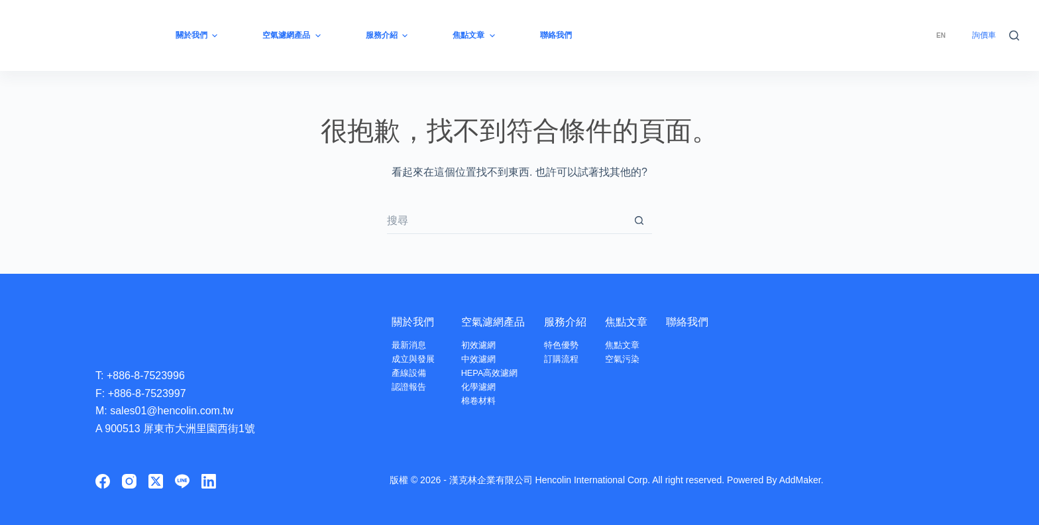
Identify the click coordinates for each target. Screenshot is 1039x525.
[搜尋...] (506, 220)
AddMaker (800, 480)
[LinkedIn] (208, 481)
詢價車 (984, 35)
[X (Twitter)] (155, 481)
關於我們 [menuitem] (198, 36)
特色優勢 (562, 345)
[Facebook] (102, 481)
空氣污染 (623, 359)
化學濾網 (478, 387)
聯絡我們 (688, 321)
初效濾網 (478, 345)
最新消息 (409, 345)
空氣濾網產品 (493, 321)
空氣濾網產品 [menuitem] (292, 36)
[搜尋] (1014, 35)
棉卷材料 (478, 401)
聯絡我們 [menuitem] (556, 35)
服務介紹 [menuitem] (388, 36)
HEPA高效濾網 (489, 373)
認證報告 (409, 387)
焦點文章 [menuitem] (475, 36)
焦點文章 (627, 321)
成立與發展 (413, 359)
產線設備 (409, 373)
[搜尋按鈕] (639, 220)
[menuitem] (941, 35)
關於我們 (413, 321)
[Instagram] (129, 481)
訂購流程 (562, 359)
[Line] (182, 481)
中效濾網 (478, 359)
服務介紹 (566, 321)
